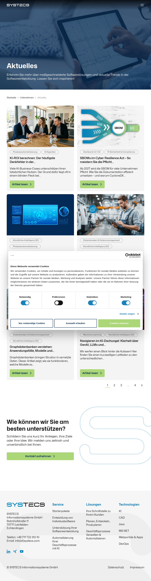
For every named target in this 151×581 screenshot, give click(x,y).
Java (122, 524)
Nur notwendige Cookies (32, 323)
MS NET (124, 530)
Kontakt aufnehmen (38, 456)
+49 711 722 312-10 (28, 537)
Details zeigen (127, 314)
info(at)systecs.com (27, 540)
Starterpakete (61, 511)
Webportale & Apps (131, 537)
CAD (122, 517)
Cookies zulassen (119, 323)
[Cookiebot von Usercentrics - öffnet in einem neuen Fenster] (127, 255)
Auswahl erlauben (75, 323)
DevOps (124, 543)
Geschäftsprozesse (98, 531)
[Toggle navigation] (142, 5)
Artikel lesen (20, 184)
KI (120, 511)
